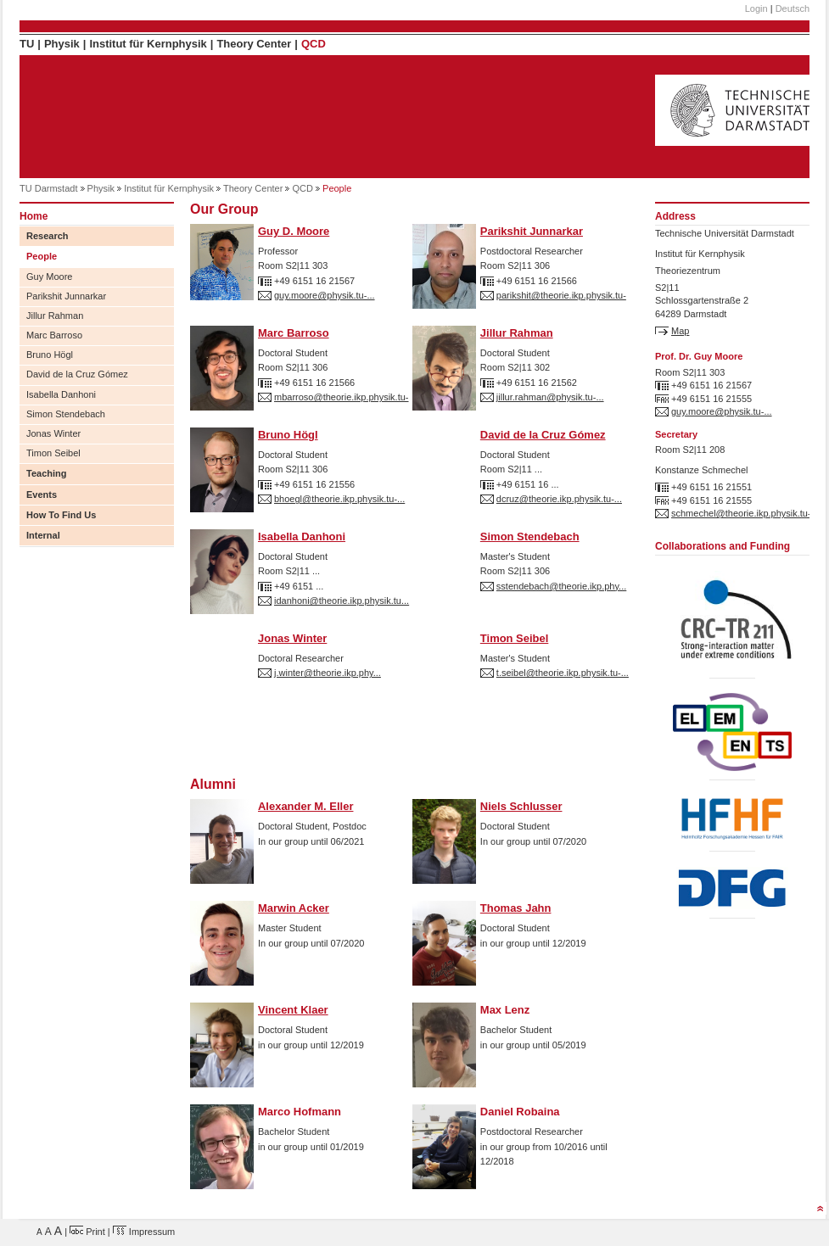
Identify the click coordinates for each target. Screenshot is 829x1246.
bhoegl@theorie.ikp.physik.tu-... (339, 499)
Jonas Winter (53, 433)
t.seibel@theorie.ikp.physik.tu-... (562, 673)
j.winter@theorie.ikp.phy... (327, 673)
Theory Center (253, 43)
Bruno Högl (49, 354)
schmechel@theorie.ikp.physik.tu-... (745, 513)
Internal (43, 535)
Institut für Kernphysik (147, 43)
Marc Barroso (54, 335)
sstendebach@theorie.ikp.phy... (561, 586)
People (41, 256)
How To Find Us (61, 515)
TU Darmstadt (48, 188)
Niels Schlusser (521, 806)
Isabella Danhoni (61, 394)
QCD (313, 43)
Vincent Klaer (293, 1009)
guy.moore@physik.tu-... (324, 295)
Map (680, 331)
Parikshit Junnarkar (66, 296)
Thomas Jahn (516, 908)
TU (27, 43)
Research (47, 236)
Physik (62, 43)
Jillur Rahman (54, 315)
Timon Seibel (53, 453)
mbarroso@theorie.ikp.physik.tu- (341, 397)
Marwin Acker (293, 908)
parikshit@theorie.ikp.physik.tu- (561, 295)
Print (87, 1231)
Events (41, 494)
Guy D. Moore (293, 231)
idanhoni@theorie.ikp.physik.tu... (341, 600)
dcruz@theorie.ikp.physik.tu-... (559, 499)
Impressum (144, 1231)
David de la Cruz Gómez (77, 374)
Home (34, 216)
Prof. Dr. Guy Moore (698, 356)
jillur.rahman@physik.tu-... (550, 397)
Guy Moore (49, 276)
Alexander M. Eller (305, 806)
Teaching (46, 473)
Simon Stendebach (65, 414)
